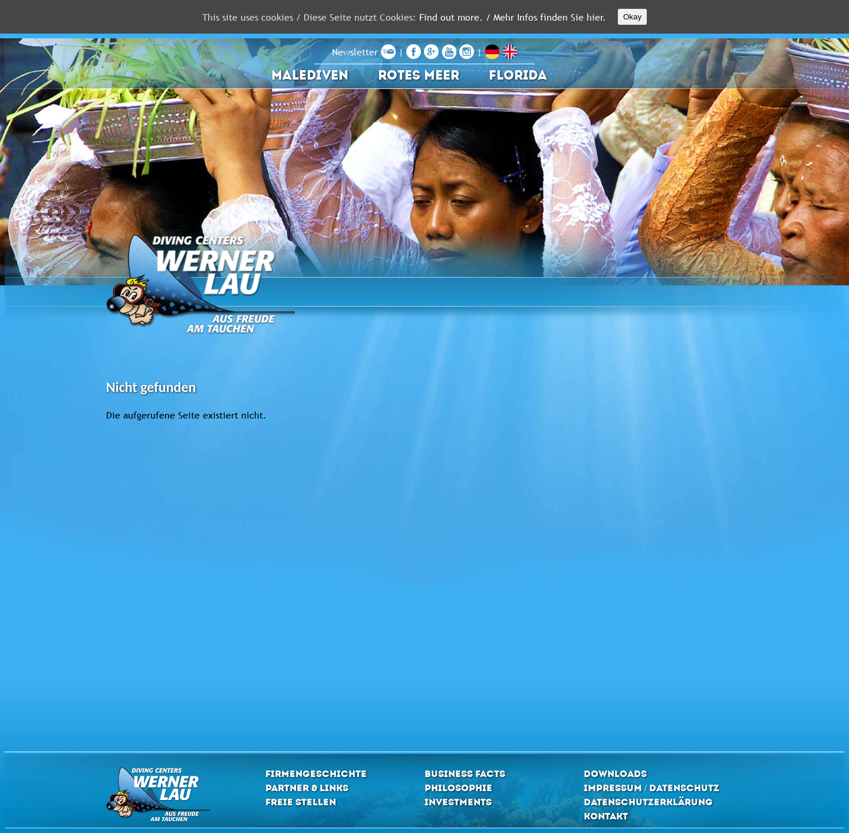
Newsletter (364, 51)
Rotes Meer (418, 75)
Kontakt (606, 816)
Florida (518, 75)
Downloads (615, 773)
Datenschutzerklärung (648, 802)
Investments (458, 802)
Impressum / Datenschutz (651, 788)
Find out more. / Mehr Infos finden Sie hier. (512, 17)
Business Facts (464, 773)
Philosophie (458, 788)
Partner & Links (306, 788)
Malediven (309, 75)
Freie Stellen (300, 802)
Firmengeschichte (316, 773)
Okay (632, 16)
